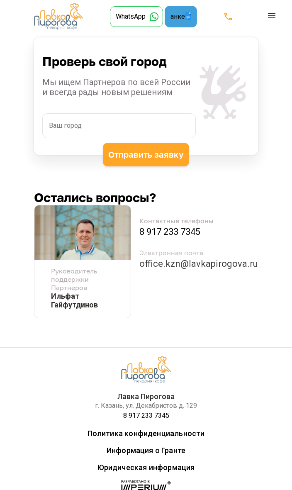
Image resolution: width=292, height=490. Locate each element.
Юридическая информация (146, 467)
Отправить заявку (146, 154)
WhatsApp (131, 16)
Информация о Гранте (146, 450)
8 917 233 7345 (169, 232)
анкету (180, 16)
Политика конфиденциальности (146, 433)
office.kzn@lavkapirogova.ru (198, 263)
